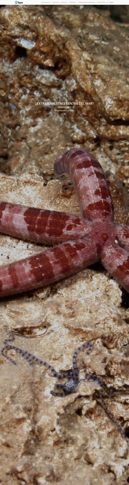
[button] (107, 2)
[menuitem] (87, 2)
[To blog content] (64, 114)
